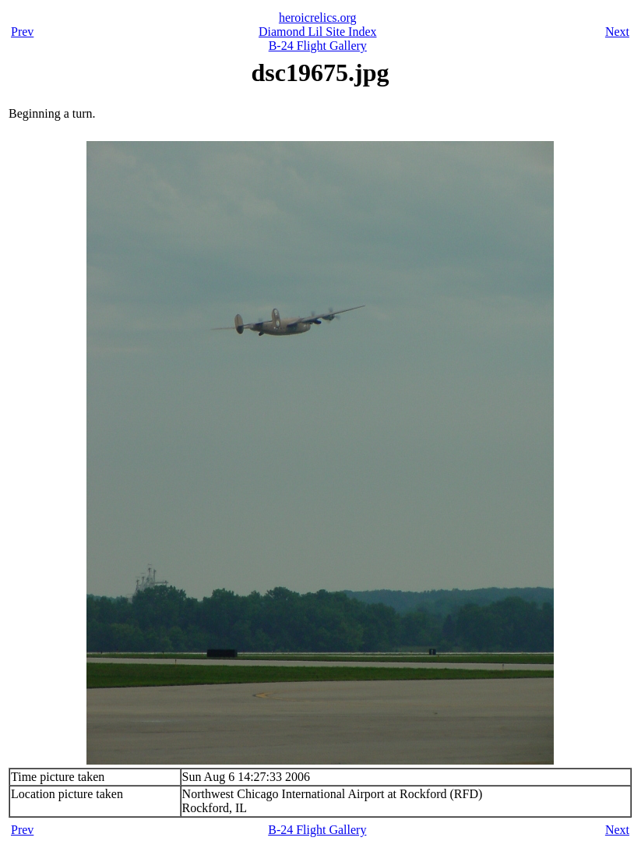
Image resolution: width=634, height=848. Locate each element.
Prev (22, 31)
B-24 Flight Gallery (318, 45)
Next (617, 31)
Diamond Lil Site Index (318, 31)
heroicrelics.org (318, 17)
